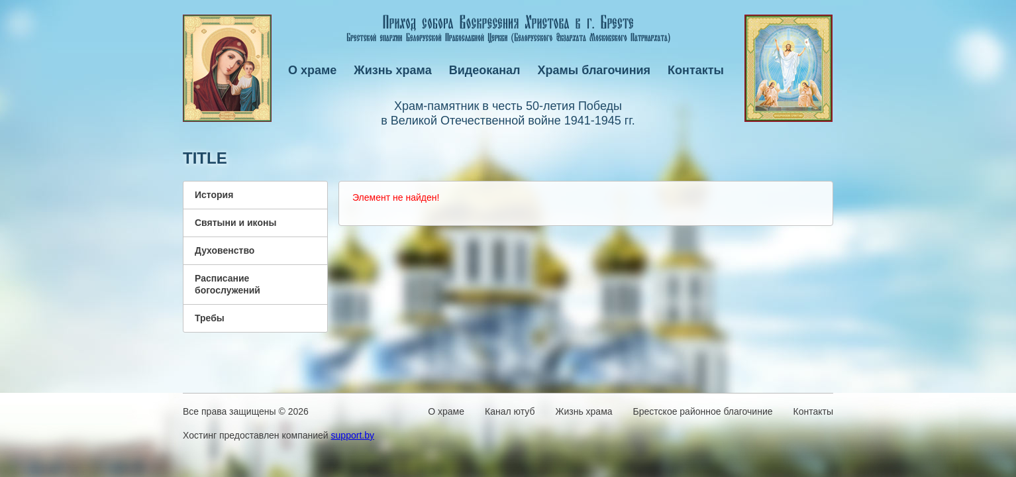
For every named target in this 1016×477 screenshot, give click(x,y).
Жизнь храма (392, 70)
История (214, 194)
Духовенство (224, 250)
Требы (210, 318)
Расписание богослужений (227, 284)
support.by (352, 435)
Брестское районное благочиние (703, 411)
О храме (312, 70)
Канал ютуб (509, 411)
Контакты (696, 70)
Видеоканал (485, 70)
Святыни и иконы (235, 222)
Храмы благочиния (594, 70)
